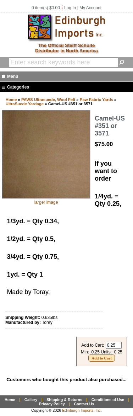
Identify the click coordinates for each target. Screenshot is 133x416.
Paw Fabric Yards (96, 99)
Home (11, 99)
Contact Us (84, 404)
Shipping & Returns (64, 400)
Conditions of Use (108, 400)
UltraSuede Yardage (25, 104)
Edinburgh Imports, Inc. (82, 410)
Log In (70, 7)
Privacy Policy (52, 404)
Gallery (31, 400)
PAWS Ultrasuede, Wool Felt (48, 99)
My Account (90, 7)
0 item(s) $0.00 (46, 7)
